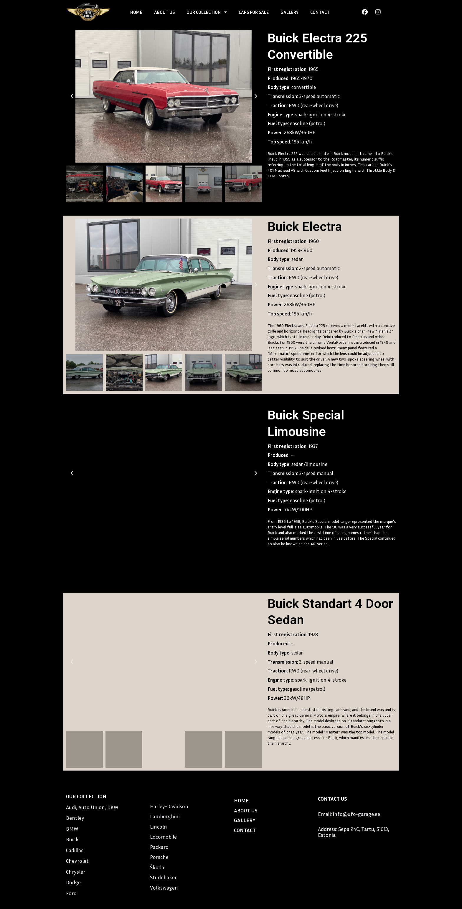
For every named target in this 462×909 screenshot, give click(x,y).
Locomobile (163, 836)
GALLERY (289, 12)
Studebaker (163, 877)
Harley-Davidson (169, 806)
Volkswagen (164, 887)
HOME (136, 12)
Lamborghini (165, 816)
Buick (72, 839)
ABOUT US (164, 12)
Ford (71, 893)
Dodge (73, 882)
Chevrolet (77, 860)
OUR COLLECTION (207, 12)
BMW (72, 828)
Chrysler (75, 871)
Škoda (157, 867)
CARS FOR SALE (254, 12)
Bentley (75, 817)
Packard (159, 847)
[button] (72, 96)
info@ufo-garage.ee (356, 814)
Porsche (159, 857)
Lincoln (158, 826)
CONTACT (320, 12)
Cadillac (74, 850)
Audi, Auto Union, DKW (92, 807)
